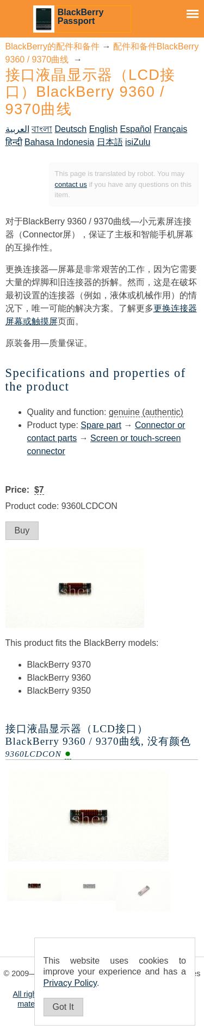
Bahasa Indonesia (59, 142)
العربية (17, 129)
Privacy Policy (70, 983)
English (103, 129)
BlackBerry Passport (81, 17)
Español (136, 129)
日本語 (110, 142)
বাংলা (42, 129)
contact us (71, 184)
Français (170, 129)
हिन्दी (13, 142)
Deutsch (71, 129)
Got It (63, 1006)
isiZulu (137, 142)
